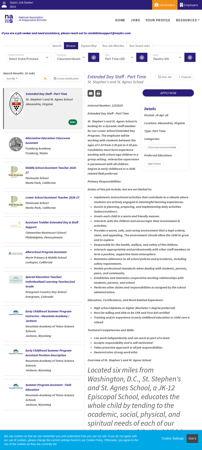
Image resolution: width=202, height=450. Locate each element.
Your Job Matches (113, 46)
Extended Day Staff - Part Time (46, 94)
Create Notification (66, 78)
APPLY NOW (168, 93)
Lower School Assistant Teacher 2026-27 (52, 197)
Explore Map (89, 46)
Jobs (135, 20)
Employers (189, 4)
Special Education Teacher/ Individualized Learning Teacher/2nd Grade (50, 281)
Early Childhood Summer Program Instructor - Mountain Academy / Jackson (48, 316)
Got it (192, 438)
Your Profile (158, 20)
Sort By (11, 78)
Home (120, 20)
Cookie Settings (173, 438)
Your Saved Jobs (139, 46)
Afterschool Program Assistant (46, 252)
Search (56, 46)
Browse (71, 46)
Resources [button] (186, 20)
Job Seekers (164, 4)
